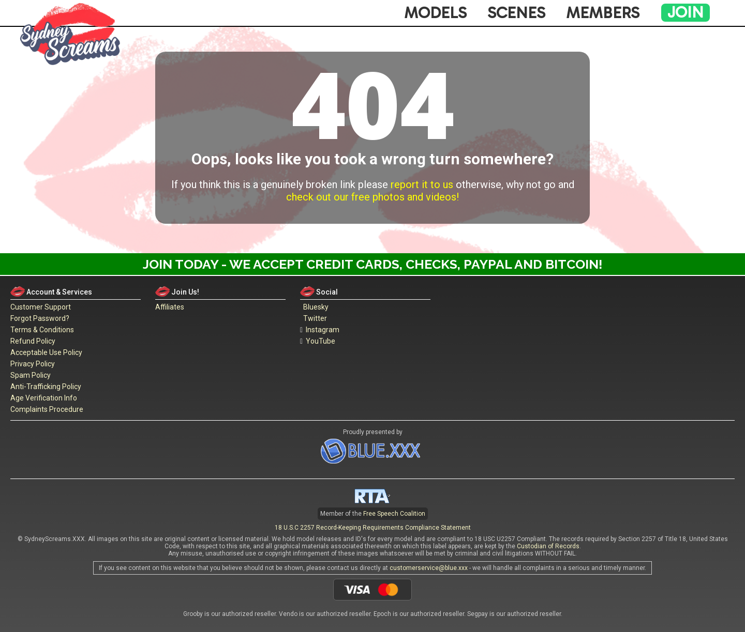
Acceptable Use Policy (46, 352)
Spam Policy (30, 375)
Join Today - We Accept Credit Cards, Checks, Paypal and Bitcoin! (373, 264)
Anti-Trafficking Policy (45, 386)
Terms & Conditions (42, 330)
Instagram (319, 330)
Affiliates (169, 307)
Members (602, 13)
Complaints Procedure (46, 409)
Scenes (516, 13)
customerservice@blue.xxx (429, 568)
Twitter (313, 318)
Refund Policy (32, 341)
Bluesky (314, 307)
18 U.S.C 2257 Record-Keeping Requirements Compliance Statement (373, 527)
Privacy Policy (32, 364)
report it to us (422, 184)
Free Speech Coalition (394, 513)
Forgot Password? (39, 318)
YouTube (317, 341)
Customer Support (40, 307)
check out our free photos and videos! (372, 197)
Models (435, 13)
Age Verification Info (43, 398)
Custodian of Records (548, 546)
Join (685, 12)
